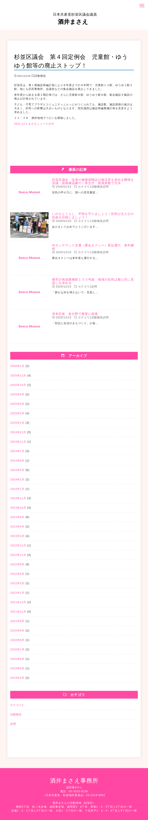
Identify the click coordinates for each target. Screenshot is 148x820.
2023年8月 (17, 518)
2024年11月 (18, 443)
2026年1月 (17, 367)
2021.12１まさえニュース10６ (34, 123)
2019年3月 (17, 679)
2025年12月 (18, 377)
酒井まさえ (75, 19)
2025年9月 (17, 395)
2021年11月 (18, 613)
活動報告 (16, 716)
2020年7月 (17, 651)
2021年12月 (18, 603)
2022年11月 (18, 556)
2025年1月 (17, 424)
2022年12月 (18, 547)
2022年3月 (17, 585)
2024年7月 (17, 452)
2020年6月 (17, 660)
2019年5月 (17, 670)
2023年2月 (17, 537)
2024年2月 (17, 481)
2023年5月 (17, 528)
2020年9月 (17, 632)
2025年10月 (18, 386)
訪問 (13, 725)
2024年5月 (17, 471)
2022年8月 (17, 566)
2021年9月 (17, 622)
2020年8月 (17, 641)
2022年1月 (17, 594)
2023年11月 (18, 499)
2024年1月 (17, 490)
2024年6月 (17, 462)
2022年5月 (17, 575)
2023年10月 (18, 509)
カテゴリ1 (17, 706)
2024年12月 (18, 433)
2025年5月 (17, 405)
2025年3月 (17, 414)
